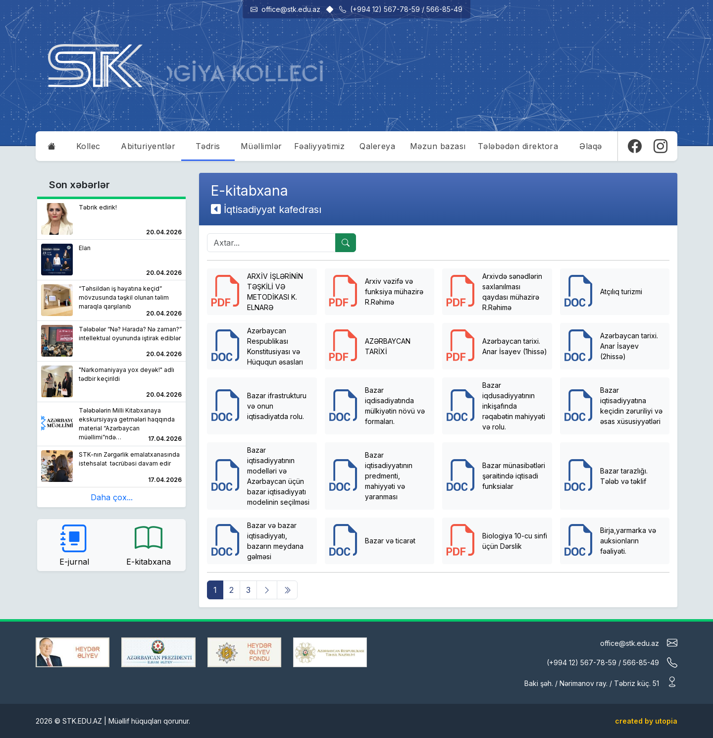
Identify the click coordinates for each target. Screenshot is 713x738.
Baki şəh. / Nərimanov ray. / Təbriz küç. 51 (600, 682)
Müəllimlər (261, 146)
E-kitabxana (148, 544)
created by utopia (646, 721)
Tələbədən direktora (518, 146)
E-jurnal (74, 544)
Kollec (88, 146)
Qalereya (377, 146)
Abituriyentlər (148, 146)
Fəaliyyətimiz (319, 146)
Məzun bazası (438, 146)
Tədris (208, 146)
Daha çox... (112, 497)
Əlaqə (590, 146)
